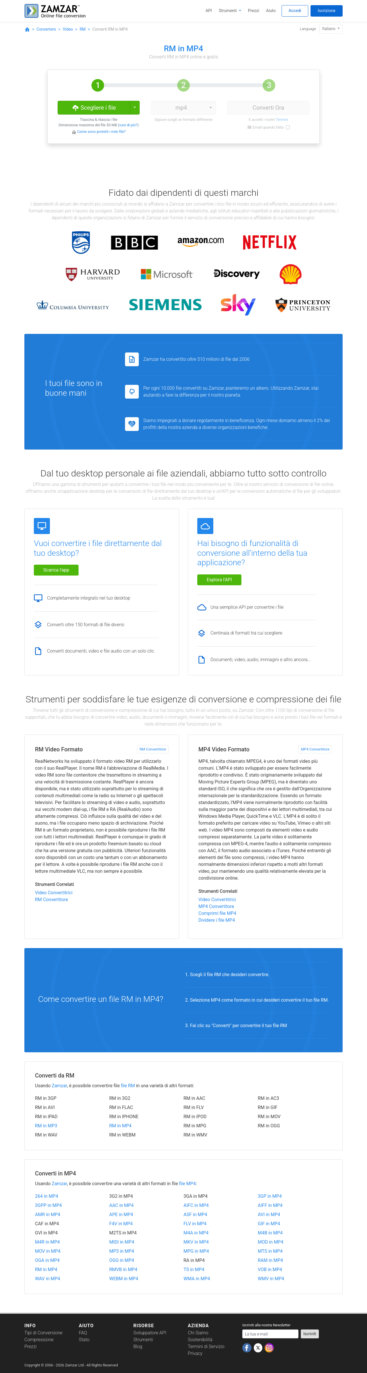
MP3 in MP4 (121, 1251)
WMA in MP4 (197, 1278)
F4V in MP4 (121, 1223)
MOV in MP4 (47, 1251)
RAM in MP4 (270, 1260)
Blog (137, 1346)
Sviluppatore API (149, 1332)
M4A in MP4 (196, 1233)
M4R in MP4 (47, 1242)
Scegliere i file (94, 107)
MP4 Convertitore (315, 749)
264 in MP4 (46, 1196)
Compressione (39, 1339)
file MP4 (187, 1183)
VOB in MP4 (270, 1269)
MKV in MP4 (196, 1242)
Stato (84, 1339)
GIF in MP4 (269, 1223)
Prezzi (253, 10)
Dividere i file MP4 (216, 920)
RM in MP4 (120, 1125)
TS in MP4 (194, 1269)
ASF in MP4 (195, 1214)
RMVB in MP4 (123, 1269)
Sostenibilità (200, 1339)
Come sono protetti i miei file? (101, 131)
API (209, 10)
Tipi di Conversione (43, 1332)
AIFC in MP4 (196, 1205)
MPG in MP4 (196, 1251)
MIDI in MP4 (121, 1242)
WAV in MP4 (47, 1278)
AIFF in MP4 (270, 1205)
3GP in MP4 (270, 1196)
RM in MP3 (46, 1125)
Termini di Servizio (206, 1346)
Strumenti (228, 10)
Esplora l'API (219, 579)
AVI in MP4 (269, 1214)
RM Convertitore (153, 749)
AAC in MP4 (121, 1205)
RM (83, 29)
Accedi (295, 10)
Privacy (195, 1353)
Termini (282, 119)
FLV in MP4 (195, 1223)
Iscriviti (309, 1333)
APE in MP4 (121, 1214)
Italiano (329, 28)
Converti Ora (268, 107)
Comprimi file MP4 (217, 913)
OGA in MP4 (47, 1260)
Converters (46, 29)
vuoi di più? (128, 125)
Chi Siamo (198, 1332)
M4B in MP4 (270, 1233)
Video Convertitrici (54, 892)
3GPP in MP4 (48, 1205)
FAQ (83, 1332)
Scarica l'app (56, 570)
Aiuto (271, 10)
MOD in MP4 (270, 1242)
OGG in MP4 (121, 1260)
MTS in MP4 (270, 1251)
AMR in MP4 (47, 1214)
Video (68, 29)
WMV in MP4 (271, 1278)
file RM (128, 1085)
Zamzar (59, 1085)
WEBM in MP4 (123, 1278)
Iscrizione (326, 10)
